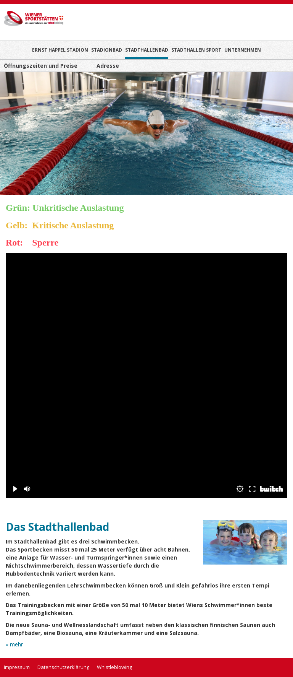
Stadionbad (106, 50)
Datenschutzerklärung (63, 667)
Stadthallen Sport (196, 50)
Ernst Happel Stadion (60, 50)
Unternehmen (242, 50)
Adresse (108, 65)
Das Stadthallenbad (57, 526)
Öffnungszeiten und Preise (40, 65)
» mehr (14, 646)
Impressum (17, 667)
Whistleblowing (114, 667)
